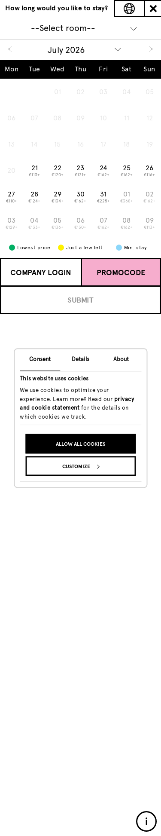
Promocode (121, 272)
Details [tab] (81, 359)
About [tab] (121, 359)
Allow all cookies (80, 444)
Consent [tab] (40, 359)
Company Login (40, 272)
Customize (80, 466)
